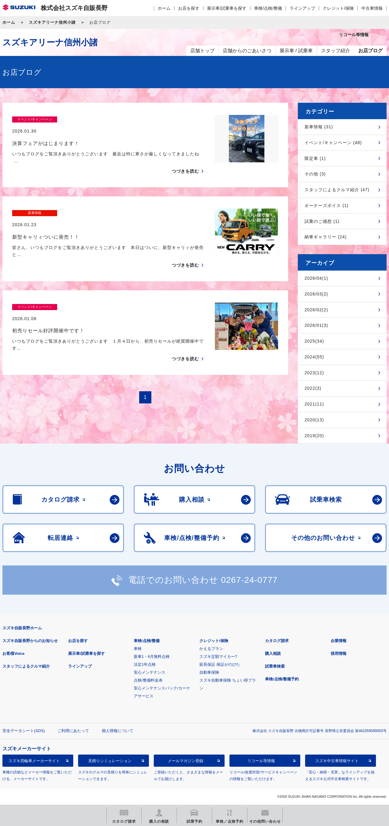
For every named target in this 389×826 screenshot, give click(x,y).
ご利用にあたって (73, 730)
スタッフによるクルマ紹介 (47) (337, 189)
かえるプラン (211, 648)
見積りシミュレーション (110, 761)
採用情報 (338, 653)
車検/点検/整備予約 (282, 679)
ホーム (164, 8)
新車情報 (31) (319, 126)
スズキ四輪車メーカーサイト (34, 761)
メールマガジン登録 (185, 761)
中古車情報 (372, 8)
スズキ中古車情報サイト (337, 761)
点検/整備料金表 (148, 680)
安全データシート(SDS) (23, 730)
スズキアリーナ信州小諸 (52, 22)
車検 (138, 648)
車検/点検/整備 (268, 8)
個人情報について (117, 730)
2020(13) (314, 419)
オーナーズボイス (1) (327, 205)
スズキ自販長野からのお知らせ (30, 640)
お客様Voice (13, 653)
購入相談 (273, 653)
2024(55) (314, 356)
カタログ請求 (277, 640)
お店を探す (188, 8)
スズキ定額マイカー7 (218, 656)
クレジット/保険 (338, 8)
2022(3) (313, 388)
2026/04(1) (316, 278)
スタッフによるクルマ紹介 (26, 666)
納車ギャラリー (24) (326, 236)
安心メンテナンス (149, 672)
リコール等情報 (261, 761)
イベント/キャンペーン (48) (333, 142)
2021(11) (314, 404)
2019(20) (314, 435)
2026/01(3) (316, 325)
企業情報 (338, 640)
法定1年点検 (145, 664)
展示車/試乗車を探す (226, 8)
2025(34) (314, 341)
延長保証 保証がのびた (219, 664)
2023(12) (314, 372)
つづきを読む (185, 159)
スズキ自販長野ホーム (22, 628)
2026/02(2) (316, 309)
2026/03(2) (316, 294)
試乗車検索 (275, 666)
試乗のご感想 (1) (322, 221)
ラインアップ (302, 8)
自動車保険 (209, 672)
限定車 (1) (315, 158)
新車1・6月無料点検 (152, 656)
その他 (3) (315, 173)
